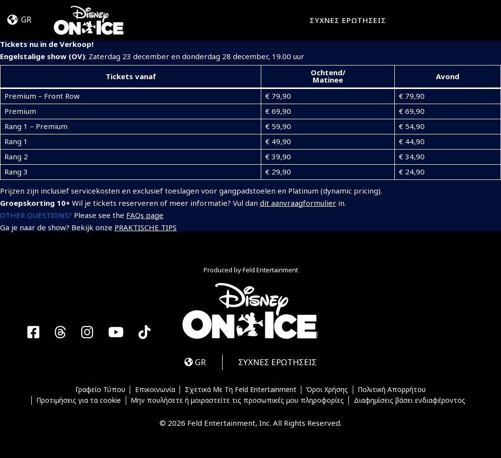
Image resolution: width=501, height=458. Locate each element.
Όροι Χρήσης (327, 390)
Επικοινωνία (155, 390)
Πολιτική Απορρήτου (392, 390)
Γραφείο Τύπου (100, 390)
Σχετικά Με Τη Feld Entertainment (240, 390)
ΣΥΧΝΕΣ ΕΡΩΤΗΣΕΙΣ (348, 20)
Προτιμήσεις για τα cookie (78, 400)
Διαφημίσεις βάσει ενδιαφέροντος (409, 400)
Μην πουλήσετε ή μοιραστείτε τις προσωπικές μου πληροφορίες (237, 400)
